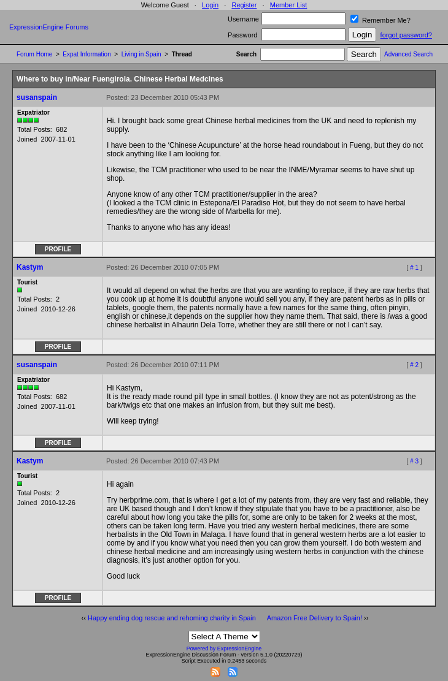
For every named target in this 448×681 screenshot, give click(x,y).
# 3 (414, 461)
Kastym (30, 267)
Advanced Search (408, 54)
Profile (58, 249)
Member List (288, 5)
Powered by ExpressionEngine (224, 648)
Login (210, 5)
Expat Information (86, 54)
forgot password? (406, 35)
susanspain (37, 97)
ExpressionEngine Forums (48, 27)
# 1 (414, 267)
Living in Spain (141, 54)
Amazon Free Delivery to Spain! (314, 618)
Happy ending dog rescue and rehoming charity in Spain (172, 618)
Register (244, 5)
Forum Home (34, 54)
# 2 (414, 365)
